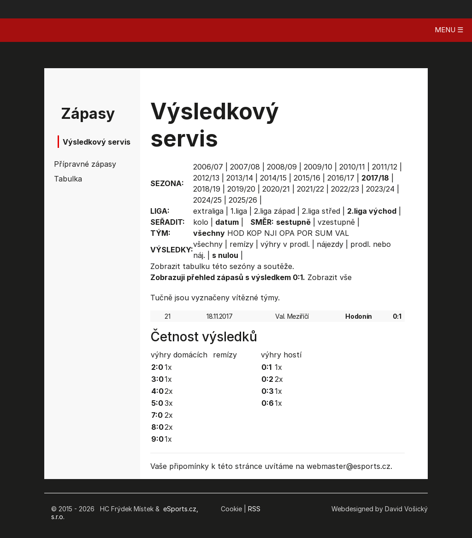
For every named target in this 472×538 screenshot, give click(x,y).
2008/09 (282, 166)
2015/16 (307, 177)
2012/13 (206, 177)
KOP (254, 233)
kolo (200, 222)
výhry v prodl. (285, 244)
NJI (270, 233)
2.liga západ (274, 211)
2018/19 (206, 188)
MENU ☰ (449, 29)
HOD (235, 233)
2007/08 (245, 166)
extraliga (208, 211)
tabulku (196, 266)
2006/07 (208, 166)
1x (168, 367)
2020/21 (276, 188)
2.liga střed (321, 211)
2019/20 (241, 188)
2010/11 (352, 166)
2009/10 (318, 166)
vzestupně (336, 222)
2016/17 (340, 177)
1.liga (238, 211)
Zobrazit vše (329, 277)
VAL (342, 233)
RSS (254, 509)
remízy (242, 244)
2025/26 (243, 200)
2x (169, 391)
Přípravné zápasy (80, 164)
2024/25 (207, 200)
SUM (324, 233)
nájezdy (330, 244)
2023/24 (380, 188)
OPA (287, 233)
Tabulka (68, 178)
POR (305, 233)
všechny (208, 244)
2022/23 (345, 188)
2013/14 (239, 177)
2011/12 (384, 166)
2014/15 (273, 177)
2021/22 (310, 188)
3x (169, 403)
